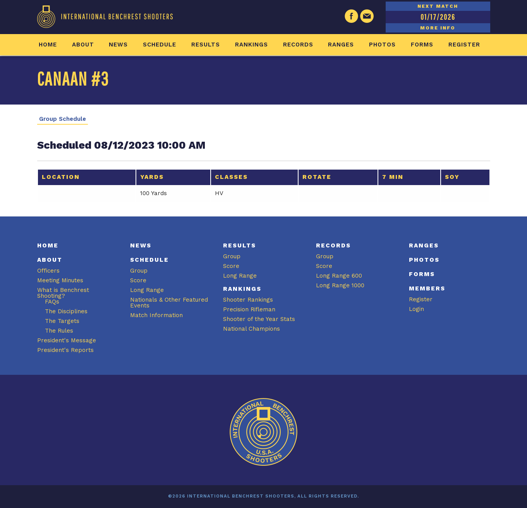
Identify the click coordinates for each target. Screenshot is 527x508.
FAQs (52, 301)
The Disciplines (66, 311)
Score (138, 280)
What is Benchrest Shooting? (63, 293)
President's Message (66, 340)
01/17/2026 (438, 16)
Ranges (341, 44)
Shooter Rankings (248, 299)
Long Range (147, 290)
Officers (48, 270)
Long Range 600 (339, 275)
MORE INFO (437, 28)
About (83, 44)
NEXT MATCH (437, 6)
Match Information (156, 315)
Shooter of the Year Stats (259, 319)
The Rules (59, 330)
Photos (382, 44)
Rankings (251, 44)
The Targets (62, 321)
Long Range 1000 (340, 285)
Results (205, 44)
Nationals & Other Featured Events (169, 302)
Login (416, 308)
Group (139, 270)
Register (464, 44)
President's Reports (65, 350)
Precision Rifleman (249, 309)
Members (427, 288)
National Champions (251, 328)
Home (48, 44)
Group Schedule (62, 119)
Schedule (159, 44)
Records (298, 44)
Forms (422, 44)
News (118, 44)
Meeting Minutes (60, 280)
